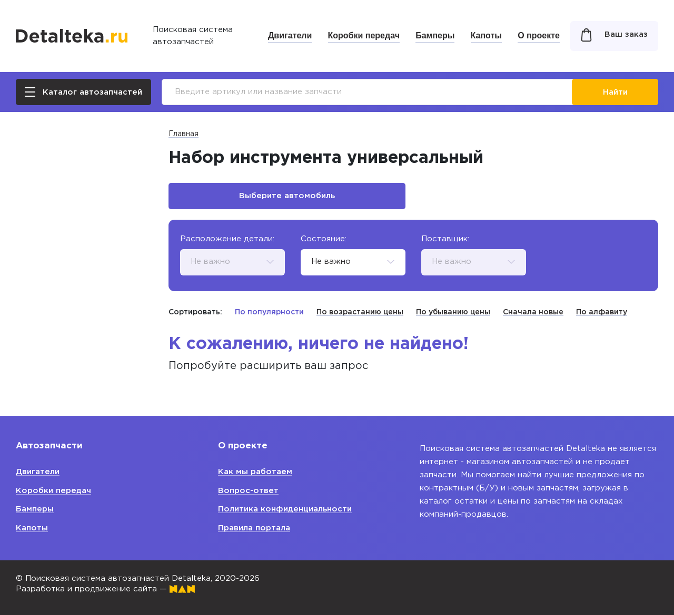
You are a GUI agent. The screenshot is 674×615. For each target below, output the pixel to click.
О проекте (539, 35)
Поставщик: (445, 238)
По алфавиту (601, 312)
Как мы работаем (255, 471)
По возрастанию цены (359, 312)
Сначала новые (533, 312)
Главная (183, 134)
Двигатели (290, 35)
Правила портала (254, 528)
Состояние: (323, 238)
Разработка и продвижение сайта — (105, 589)
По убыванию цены (453, 312)
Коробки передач (364, 35)
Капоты (486, 35)
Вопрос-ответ (248, 490)
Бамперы (434, 35)
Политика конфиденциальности (285, 509)
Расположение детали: (227, 238)
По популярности (269, 312)
